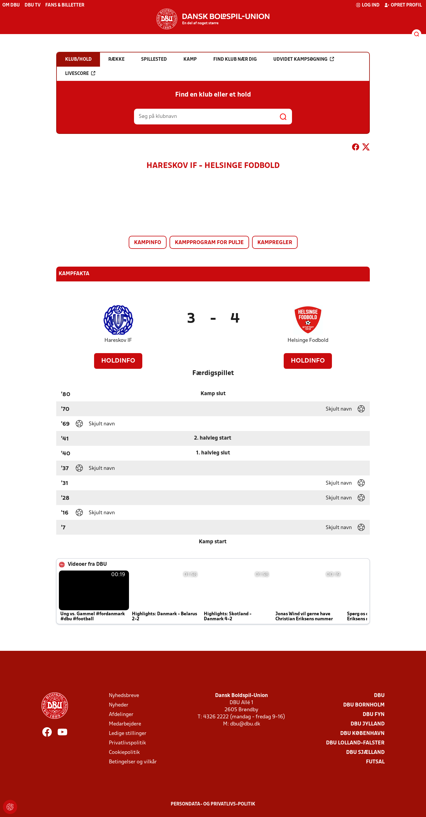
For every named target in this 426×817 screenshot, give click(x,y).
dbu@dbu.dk (245, 724)
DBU (379, 695)
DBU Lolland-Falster (355, 743)
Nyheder (118, 705)
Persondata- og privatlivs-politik (213, 804)
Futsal (375, 762)
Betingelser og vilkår (133, 762)
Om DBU (11, 5)
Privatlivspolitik (127, 743)
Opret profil (403, 5)
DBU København (362, 733)
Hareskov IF (118, 340)
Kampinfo (147, 242)
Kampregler (274, 242)
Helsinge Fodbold (308, 340)
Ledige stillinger (127, 733)
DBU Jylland (368, 724)
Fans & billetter (64, 5)
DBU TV (33, 5)
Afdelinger (121, 714)
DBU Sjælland (365, 752)
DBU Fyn (374, 714)
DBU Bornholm (364, 705)
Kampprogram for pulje (209, 242)
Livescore (80, 73)
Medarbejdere (125, 724)
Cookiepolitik (124, 752)
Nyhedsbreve (124, 695)
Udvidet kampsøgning (303, 59)
